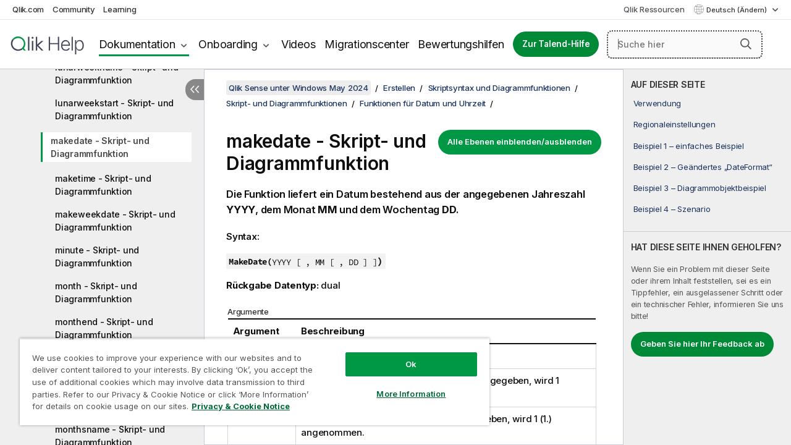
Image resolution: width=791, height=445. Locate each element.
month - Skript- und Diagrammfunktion (96, 292)
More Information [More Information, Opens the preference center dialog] (401, 384)
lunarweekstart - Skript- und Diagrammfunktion (114, 109)
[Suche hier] (684, 44)
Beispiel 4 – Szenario (672, 209)
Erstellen (399, 88)
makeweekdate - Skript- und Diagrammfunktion (115, 220)
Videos (298, 44)
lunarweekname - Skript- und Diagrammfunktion (116, 73)
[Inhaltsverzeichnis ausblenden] (194, 89)
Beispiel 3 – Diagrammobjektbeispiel (699, 188)
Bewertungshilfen (461, 44)
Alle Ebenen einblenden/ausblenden (519, 141)
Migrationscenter (366, 44)
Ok (401, 355)
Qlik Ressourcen (654, 9)
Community (74, 9)
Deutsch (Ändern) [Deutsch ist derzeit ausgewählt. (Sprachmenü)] (737, 10)
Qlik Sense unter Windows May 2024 (298, 88)
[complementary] (707, 257)
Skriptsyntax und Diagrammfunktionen (499, 88)
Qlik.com (28, 9)
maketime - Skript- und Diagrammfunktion (103, 185)
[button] (746, 44)
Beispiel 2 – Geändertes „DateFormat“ (702, 167)
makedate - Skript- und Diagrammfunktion (100, 147)
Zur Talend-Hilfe (556, 44)
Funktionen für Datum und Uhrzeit (423, 103)
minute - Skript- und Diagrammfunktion (97, 256)
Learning (119, 9)
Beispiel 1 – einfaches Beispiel (688, 146)
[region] (249, 377)
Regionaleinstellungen (674, 124)
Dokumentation (137, 44)
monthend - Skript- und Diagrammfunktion (104, 328)
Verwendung (657, 103)
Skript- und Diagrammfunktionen (286, 103)
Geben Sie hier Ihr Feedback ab (702, 344)
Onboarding (228, 44)
